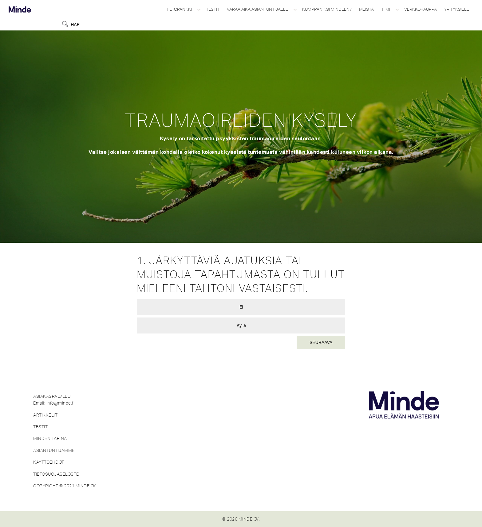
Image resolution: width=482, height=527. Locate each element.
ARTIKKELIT (45, 415)
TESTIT (40, 426)
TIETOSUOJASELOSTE (56, 474)
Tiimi (385, 9)
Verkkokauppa (420, 9)
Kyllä (241, 325)
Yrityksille (456, 9)
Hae (75, 24)
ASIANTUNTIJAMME (54, 450)
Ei (241, 307)
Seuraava (321, 342)
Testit (212, 9)
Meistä (366, 9)
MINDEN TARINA (50, 438)
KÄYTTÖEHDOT (48, 462)
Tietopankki (179, 9)
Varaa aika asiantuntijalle (257, 9)
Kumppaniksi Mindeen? (327, 9)
